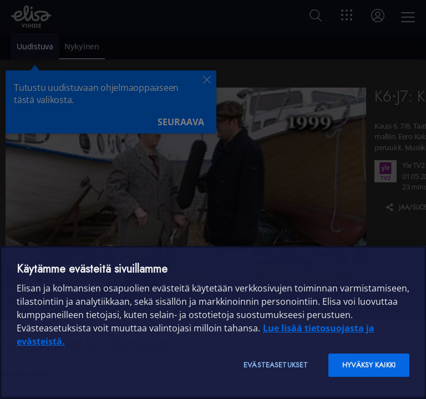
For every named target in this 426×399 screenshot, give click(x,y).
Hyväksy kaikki (368, 365)
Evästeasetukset (276, 365)
